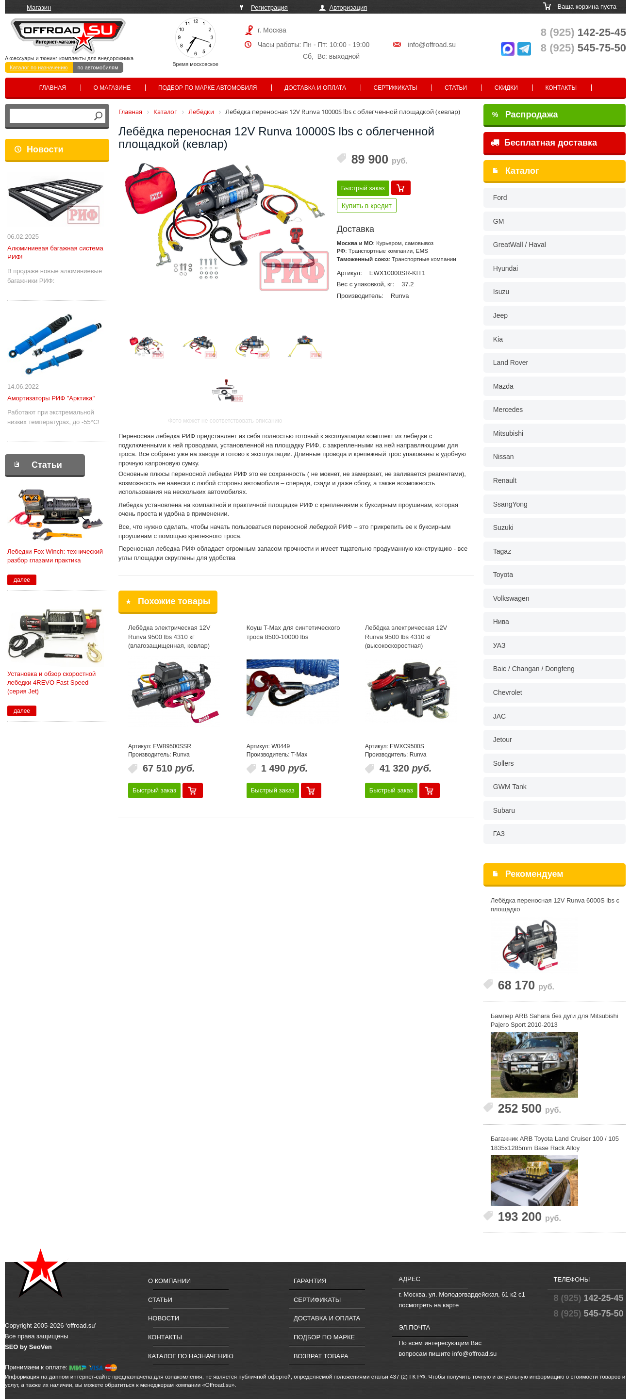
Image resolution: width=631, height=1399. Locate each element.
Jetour (502, 739)
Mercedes (508, 409)
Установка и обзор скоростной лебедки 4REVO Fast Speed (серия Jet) (51, 682)
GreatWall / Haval (519, 244)
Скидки (506, 87)
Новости (45, 149)
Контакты (561, 87)
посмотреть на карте (429, 1305)
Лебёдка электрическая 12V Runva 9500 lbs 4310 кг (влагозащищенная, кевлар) (169, 636)
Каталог (522, 171)
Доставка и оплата (315, 87)
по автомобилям (98, 67)
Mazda (503, 386)
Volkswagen (511, 598)
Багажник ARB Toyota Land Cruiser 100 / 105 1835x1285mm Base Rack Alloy (555, 1143)
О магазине (112, 87)
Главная (52, 87)
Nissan (503, 457)
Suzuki (503, 527)
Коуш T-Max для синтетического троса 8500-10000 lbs (293, 632)
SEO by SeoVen (28, 1346)
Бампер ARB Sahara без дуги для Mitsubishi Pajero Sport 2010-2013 (554, 1020)
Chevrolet (507, 692)
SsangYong (510, 504)
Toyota (503, 574)
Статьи (456, 87)
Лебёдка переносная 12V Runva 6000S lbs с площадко (555, 905)
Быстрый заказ (363, 188)
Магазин (39, 7)
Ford (500, 197)
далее (22, 579)
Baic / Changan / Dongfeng (534, 669)
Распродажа (525, 114)
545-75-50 (583, 48)
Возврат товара (321, 1356)
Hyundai (505, 268)
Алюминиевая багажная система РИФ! (55, 253)
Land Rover (510, 362)
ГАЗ (499, 834)
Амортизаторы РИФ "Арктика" (51, 398)
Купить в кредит (367, 206)
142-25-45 (583, 32)
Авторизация (348, 7)
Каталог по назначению (39, 67)
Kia (498, 339)
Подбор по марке (324, 1337)
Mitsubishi (508, 433)
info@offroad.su (432, 45)
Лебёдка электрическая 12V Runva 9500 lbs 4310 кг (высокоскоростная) (406, 636)
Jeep (500, 315)
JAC (499, 716)
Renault (504, 480)
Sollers (503, 763)
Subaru (504, 810)
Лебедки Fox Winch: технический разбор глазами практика (55, 556)
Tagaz (502, 551)
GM (498, 221)
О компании (169, 1280)
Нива (501, 621)
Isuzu (501, 292)
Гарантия (310, 1280)
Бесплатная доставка (544, 143)
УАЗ (499, 645)
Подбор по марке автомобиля (207, 87)
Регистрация (269, 7)
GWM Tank (510, 786)
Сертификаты (395, 87)
